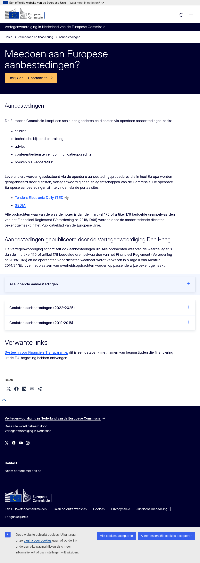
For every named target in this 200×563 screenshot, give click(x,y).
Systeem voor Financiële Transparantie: (36, 352)
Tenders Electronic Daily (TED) (40, 198)
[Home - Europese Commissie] (28, 13)
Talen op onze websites (70, 509)
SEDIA (20, 205)
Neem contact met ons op (23, 471)
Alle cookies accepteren (116, 535)
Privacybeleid (120, 509)
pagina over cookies (37, 540)
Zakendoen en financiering (35, 37)
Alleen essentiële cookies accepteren (166, 535)
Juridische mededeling (152, 509)
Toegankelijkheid (16, 517)
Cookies (99, 509)
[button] (8, 389)
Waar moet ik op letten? (87, 2)
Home (8, 37)
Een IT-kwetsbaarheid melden (26, 509)
